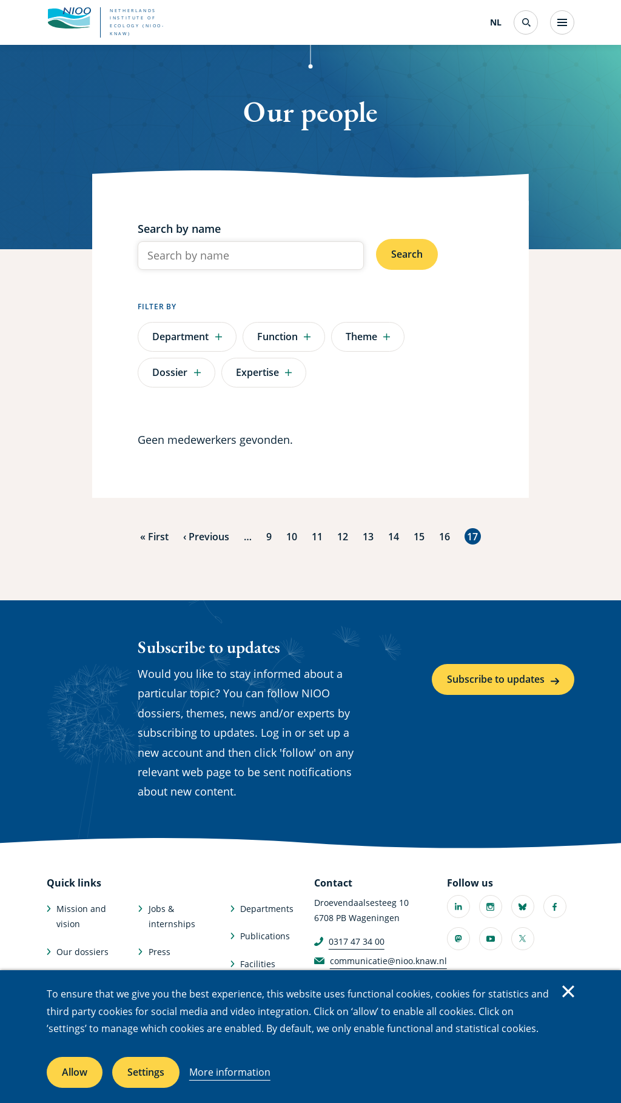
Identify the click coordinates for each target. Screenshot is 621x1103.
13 (368, 535)
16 (444, 535)
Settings (145, 1072)
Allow (74, 1072)
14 (393, 535)
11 (317, 535)
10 (291, 535)
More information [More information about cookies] (229, 1072)
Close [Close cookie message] (568, 991)
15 (419, 535)
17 (474, 536)
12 (342, 535)
